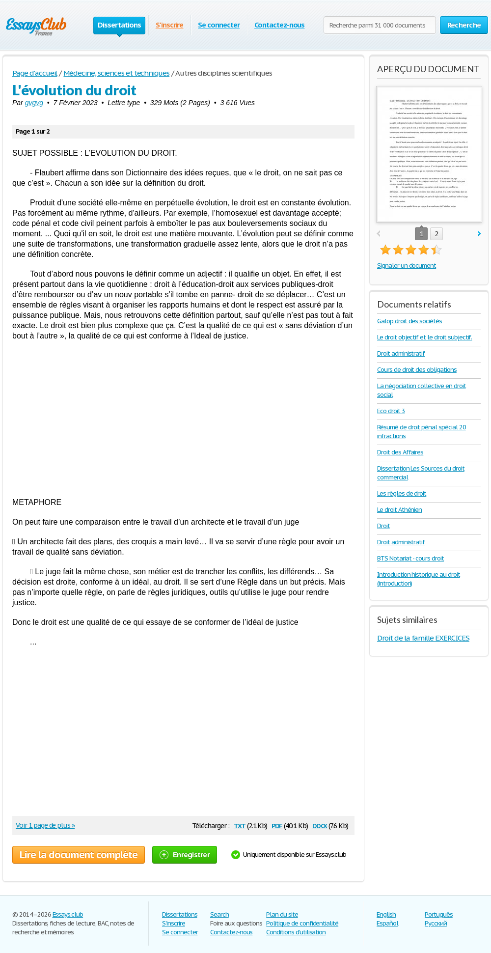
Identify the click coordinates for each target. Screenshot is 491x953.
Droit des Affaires (400, 452)
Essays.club (68, 914)
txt (240, 825)
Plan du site (282, 914)
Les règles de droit (401, 493)
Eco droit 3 (391, 411)
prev (378, 234)
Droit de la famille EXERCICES (423, 638)
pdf (277, 825)
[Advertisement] (183, 419)
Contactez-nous (279, 24)
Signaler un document (406, 265)
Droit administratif (401, 353)
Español (387, 923)
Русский (436, 923)
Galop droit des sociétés (409, 321)
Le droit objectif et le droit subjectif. (424, 337)
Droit (383, 526)
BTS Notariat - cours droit (410, 558)
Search (219, 914)
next (479, 234)
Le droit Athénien (399, 509)
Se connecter (219, 24)
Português (439, 914)
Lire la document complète (78, 854)
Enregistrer (185, 854)
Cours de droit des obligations (417, 369)
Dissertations (179, 914)
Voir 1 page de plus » (45, 825)
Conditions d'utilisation (296, 932)
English (386, 914)
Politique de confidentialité (302, 923)
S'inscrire (170, 24)
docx (319, 825)
